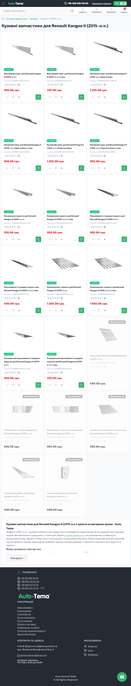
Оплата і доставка (26, 624)
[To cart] (38, 97)
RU (117, 3)
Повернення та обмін (28, 627)
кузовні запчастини (74, 535)
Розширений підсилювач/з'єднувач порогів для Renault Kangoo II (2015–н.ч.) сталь (65, 361)
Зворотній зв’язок (26, 634)
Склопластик (24, 614)
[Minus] (7, 97)
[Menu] (3, 3)
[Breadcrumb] (3, 18)
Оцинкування (24, 610)
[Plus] (19, 97)
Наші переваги (25, 607)
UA (123, 3)
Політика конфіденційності (31, 630)
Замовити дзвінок (101, 3)
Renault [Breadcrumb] (34, 18)
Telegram (92, 646)
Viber (90, 650)
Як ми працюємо (26, 617)
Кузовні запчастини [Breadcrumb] (17, 18)
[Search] (72, 10)
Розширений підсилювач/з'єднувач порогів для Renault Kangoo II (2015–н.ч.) (22, 361)
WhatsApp (93, 654)
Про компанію (24, 620)
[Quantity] (13, 97)
